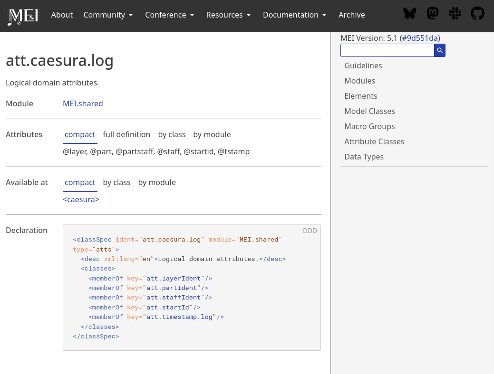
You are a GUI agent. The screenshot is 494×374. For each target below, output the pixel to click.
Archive (352, 14)
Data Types (364, 156)
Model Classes (369, 111)
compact (80, 134)
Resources (229, 14)
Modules (359, 80)
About (62, 14)
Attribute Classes (374, 141)
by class (171, 134)
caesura (81, 199)
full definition (127, 134)
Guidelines (363, 65)
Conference (170, 14)
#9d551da (420, 38)
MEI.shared (83, 103)
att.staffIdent (173, 297)
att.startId (167, 307)
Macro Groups (369, 126)
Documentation (295, 14)
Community (109, 14)
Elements (360, 96)
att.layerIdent (173, 278)
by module (212, 134)
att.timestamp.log (179, 316)
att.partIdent (171, 287)
